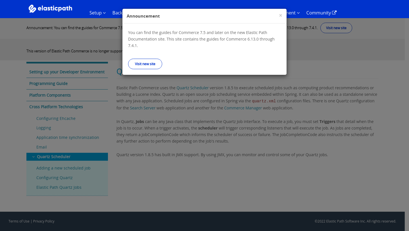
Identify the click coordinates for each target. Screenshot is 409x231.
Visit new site (145, 64)
